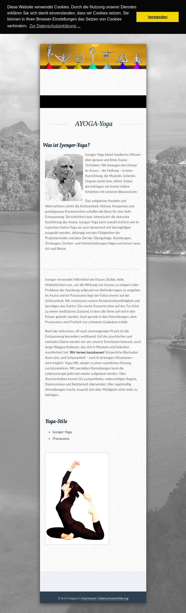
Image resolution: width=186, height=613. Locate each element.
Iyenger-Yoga (62, 432)
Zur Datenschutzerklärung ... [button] (54, 26)
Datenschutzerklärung (113, 598)
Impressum (88, 598)
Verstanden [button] (158, 17)
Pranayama (61, 438)
